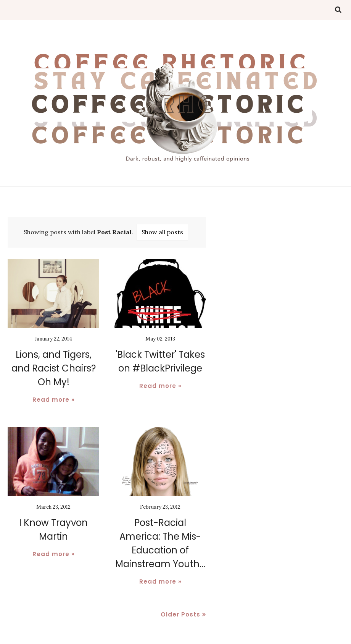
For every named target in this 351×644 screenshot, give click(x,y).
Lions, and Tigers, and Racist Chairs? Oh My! (53, 368)
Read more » (53, 400)
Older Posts (180, 614)
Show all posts (162, 232)
